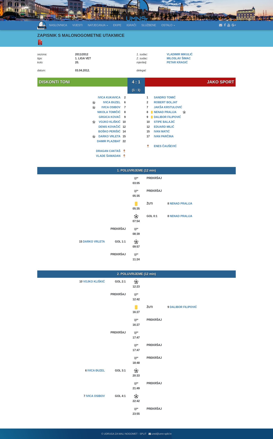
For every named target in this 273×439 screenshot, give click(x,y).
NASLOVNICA (58, 25)
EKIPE (117, 25)
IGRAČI (131, 25)
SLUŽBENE (148, 25)
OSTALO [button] (168, 25)
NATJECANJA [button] (98, 25)
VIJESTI (77, 25)
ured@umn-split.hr (160, 433)
